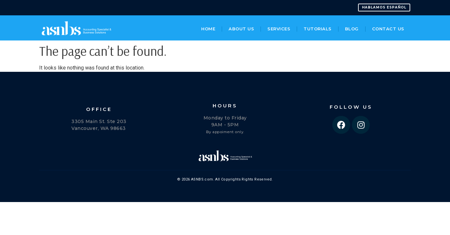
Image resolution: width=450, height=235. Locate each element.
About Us (241, 28)
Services (278, 28)
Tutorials (318, 28)
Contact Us (388, 28)
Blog (352, 28)
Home (208, 28)
